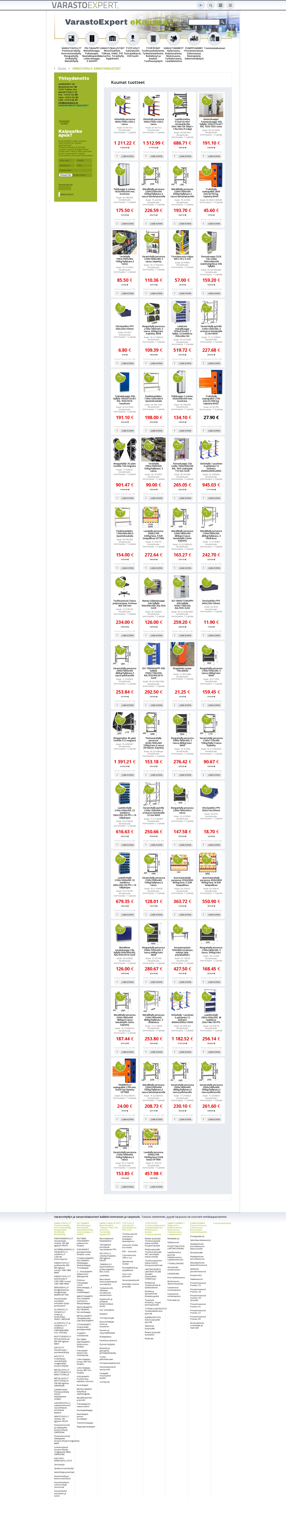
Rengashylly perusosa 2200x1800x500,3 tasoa (182, 810)
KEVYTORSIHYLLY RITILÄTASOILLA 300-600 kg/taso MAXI (62, 1340)
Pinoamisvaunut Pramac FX (198, 1305)
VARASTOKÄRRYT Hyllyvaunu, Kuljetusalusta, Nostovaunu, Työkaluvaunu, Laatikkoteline (176, 1228)
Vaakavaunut (196, 1279)
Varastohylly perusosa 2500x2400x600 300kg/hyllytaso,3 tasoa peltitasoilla (211, 1088)
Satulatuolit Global (127, 1262)
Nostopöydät (196, 1252)
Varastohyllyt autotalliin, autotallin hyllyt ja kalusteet (61, 1302)
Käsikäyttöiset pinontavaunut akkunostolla (197, 1246)
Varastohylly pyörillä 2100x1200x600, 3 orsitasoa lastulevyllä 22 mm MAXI (153, 811)
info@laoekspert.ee (68, 102)
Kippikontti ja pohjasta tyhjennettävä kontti (106, 1303)
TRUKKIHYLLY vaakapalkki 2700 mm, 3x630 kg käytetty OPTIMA (124, 1088)
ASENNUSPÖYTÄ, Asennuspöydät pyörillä (153, 1319)
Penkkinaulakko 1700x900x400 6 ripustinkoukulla (124, 533)
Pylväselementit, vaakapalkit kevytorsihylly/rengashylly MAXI (67, 1440)
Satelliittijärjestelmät (64, 1472)
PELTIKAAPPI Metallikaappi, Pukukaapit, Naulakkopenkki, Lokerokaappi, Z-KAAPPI (85, 1228)
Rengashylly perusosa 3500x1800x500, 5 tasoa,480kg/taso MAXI (182, 742)
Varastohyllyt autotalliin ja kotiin (60, 1493)
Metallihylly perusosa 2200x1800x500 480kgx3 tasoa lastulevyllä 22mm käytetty (182, 535)
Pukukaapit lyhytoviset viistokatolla (82, 1353)
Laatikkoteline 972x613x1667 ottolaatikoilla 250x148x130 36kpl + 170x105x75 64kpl (182, 124)
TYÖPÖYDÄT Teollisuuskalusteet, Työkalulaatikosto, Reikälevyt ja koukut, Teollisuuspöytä (155, 1228)
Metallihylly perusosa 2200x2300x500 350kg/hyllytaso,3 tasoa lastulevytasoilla (153, 193)
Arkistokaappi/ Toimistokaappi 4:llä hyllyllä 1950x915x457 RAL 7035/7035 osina (211, 123)
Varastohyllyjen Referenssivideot (62, 1477)
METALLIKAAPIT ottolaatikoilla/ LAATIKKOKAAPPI (85, 1318)
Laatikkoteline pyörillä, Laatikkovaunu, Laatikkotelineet (175, 1256)
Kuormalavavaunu (176, 1277)
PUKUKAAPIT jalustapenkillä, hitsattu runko (84, 1251)
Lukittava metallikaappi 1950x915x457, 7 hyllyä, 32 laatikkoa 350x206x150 (182, 331)
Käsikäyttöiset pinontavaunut (197, 1257)
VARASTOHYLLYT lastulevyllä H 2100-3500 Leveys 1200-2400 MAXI (62, 1280)
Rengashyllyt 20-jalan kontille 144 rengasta (125, 465)
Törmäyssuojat (107, 1317)
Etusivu (62, 68)
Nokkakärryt (173, 1238)
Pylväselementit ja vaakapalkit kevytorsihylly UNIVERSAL (62, 1429)
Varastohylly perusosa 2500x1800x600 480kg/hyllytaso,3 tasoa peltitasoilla (182, 1088)
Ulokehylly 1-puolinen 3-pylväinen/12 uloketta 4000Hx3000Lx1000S (182, 1018)
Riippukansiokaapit (86, 1426)
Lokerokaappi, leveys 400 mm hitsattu (84, 1370)
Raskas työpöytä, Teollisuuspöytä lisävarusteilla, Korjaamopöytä (153, 1242)
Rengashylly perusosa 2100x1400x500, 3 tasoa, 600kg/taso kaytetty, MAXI (153, 330)
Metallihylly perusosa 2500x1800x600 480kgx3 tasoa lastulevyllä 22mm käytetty (125, 1019)
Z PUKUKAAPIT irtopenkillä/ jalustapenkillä (84, 1327)
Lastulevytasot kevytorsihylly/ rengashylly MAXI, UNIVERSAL (62, 1451)
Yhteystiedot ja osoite (64, 121)
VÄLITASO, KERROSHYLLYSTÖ (63, 1459)
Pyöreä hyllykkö (107, 1344)
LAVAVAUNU (173, 1273)
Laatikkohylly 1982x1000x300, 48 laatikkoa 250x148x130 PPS (211, 1018)
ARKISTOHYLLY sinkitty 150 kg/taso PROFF (61, 1418)
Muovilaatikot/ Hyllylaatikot (106, 1239)
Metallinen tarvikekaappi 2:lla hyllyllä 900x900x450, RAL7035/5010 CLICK (125, 951)
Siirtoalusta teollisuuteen (173, 1268)
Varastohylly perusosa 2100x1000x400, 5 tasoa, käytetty (153, 259)
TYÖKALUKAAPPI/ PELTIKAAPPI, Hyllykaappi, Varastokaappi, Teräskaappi (85, 1263)
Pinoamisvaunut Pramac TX (198, 1284)
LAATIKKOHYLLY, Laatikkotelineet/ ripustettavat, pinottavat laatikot (62, 1408)
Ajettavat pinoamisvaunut (198, 1270)
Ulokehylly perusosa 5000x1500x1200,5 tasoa (153, 122)
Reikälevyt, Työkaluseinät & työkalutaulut (153, 1285)
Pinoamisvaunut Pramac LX (198, 1311)
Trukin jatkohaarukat (106, 1358)
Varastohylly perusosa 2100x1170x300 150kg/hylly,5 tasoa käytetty (211, 742)
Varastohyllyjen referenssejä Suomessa (61, 1484)
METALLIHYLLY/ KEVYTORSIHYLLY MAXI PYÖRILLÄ (62, 1372)
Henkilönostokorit (108, 1340)
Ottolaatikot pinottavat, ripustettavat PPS (108, 1247)
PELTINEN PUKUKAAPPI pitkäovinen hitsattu (83, 1242)
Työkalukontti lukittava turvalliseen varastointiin (106, 1292)
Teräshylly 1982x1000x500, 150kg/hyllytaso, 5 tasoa (153, 467)
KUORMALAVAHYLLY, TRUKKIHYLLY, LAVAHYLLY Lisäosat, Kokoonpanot (64, 1254)
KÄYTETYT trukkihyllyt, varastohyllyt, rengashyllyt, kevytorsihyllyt (61, 1361)
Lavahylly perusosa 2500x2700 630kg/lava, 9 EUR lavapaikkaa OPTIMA (153, 534)
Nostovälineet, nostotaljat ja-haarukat (197, 1325)
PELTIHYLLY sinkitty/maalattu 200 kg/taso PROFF (108, 1257)
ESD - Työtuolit (129, 1251)
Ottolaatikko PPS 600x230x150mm (211, 602)
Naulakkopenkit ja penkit (84, 1398)
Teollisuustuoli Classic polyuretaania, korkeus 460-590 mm (125, 603)
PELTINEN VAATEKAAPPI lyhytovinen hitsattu (83, 1343)
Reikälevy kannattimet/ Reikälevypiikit (152, 1293)
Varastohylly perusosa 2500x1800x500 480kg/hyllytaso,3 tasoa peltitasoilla (124, 672)
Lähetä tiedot (67, 194)
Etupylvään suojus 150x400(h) (182, 669)
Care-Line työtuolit (127, 1275)
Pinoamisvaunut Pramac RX (198, 1317)
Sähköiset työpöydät (150, 1327)
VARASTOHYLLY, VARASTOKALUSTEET (96, 68)
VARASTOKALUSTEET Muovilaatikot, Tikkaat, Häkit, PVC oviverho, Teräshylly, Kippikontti (110, 1228)
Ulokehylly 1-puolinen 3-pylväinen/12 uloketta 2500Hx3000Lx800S (211, 467)
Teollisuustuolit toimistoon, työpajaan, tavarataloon (129, 1238)
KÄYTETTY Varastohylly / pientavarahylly (61, 1350)
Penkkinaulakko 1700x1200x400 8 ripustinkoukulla (153, 399)
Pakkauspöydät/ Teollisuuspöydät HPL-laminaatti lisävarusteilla (153, 1253)
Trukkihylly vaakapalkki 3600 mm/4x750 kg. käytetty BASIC (211, 193)
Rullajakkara (105, 1336)
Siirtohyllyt (59, 1464)
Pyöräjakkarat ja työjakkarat (130, 1268)
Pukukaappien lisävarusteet (84, 1405)
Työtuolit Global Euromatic (130, 1246)
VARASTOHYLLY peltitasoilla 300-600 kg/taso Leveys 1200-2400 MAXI (62, 1267)
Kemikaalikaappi (85, 1410)
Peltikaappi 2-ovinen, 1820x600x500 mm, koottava (182, 399)
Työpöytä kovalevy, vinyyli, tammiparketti (153, 1302)
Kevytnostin (196, 1275)
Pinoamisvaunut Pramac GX (198, 1290)
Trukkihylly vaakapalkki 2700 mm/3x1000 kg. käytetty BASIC (211, 400)
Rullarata (149, 1338)
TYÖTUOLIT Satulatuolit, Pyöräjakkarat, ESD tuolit (129, 1226)
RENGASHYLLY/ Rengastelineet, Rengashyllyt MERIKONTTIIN (61, 1291)
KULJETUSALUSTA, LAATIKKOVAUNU (176, 1247)
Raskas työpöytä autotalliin (152, 1333)
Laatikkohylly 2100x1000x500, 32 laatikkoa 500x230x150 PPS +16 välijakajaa (124, 812)
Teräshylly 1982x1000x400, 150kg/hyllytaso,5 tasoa (124, 260)
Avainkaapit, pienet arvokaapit (82, 1416)
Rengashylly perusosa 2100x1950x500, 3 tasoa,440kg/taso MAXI (211, 672)
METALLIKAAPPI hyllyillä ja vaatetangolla (84, 1391)
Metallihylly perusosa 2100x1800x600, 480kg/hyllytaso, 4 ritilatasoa (153, 1018)
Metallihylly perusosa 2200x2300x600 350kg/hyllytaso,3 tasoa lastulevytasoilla (153, 1088)
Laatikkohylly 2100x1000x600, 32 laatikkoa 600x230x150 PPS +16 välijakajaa (124, 882)
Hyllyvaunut (173, 1242)
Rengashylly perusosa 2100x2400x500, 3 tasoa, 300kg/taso (211, 950)
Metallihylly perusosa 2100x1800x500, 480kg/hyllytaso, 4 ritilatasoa (211, 534)
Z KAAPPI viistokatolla (82, 1334)
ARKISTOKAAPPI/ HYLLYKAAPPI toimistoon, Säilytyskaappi (85, 1300)
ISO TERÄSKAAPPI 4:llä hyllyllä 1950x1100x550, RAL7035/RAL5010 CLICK (153, 673)
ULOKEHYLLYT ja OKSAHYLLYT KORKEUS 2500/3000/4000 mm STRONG (62, 1328)
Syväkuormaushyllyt (64, 1468)
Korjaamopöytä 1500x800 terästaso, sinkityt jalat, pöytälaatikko (182, 951)
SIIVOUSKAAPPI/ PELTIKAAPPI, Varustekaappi (84, 1309)
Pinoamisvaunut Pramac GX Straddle (198, 1298)
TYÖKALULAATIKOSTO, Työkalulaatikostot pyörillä (156, 1311)
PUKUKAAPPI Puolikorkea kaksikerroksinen (85, 1379)
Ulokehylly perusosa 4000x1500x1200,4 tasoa (124, 122)
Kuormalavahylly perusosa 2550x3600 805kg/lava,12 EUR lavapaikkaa (182, 881)
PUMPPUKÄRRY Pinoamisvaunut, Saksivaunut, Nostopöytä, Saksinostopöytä (198, 1227)
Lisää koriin (128, 156)
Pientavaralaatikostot (110, 1363)
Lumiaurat (105, 1381)
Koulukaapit (82, 1385)
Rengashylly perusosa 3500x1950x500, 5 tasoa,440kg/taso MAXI (153, 951)
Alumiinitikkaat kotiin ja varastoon (107, 1324)
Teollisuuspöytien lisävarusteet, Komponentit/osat (154, 1263)
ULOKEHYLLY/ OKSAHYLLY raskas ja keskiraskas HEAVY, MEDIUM (62, 1314)
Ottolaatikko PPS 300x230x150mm (125, 327)
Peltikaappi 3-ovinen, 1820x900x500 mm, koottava (125, 192)
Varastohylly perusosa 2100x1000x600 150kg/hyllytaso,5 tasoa (124, 1156)
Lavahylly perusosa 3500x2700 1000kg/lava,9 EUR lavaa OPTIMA (153, 1156)
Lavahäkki (104, 1275)
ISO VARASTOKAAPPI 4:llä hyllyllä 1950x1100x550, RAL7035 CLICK (182, 604)
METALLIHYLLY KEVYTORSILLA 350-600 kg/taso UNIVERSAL (61, 1382)
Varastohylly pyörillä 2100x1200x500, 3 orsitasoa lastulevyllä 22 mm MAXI (211, 330)
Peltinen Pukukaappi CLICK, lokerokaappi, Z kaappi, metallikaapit (84, 1286)
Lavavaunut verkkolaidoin (174, 1288)
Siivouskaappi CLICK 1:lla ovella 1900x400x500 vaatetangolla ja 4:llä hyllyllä (211, 261)
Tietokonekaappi (85, 1422)
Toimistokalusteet (222, 1223)
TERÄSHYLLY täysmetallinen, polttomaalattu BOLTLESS (107, 1268)
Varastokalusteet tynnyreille (108, 1368)
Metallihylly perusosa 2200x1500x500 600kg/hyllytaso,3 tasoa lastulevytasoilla (182, 193)
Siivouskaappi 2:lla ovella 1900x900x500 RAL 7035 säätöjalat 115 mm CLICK (182, 467)
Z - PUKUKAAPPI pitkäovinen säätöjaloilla (84, 1274)
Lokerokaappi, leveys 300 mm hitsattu (84, 1361)
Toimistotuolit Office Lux (129, 1256)
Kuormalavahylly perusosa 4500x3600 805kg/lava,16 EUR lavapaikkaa (211, 881)
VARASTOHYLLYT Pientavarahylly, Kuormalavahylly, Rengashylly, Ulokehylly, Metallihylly (63, 1228)
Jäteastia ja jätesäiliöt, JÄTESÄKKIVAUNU (108, 1350)
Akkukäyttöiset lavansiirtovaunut (198, 1263)
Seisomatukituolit (130, 1280)
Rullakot (103, 1313)
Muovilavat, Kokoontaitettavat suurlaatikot (108, 1281)
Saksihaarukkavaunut (200, 1240)
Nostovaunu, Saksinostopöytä (175, 1282)
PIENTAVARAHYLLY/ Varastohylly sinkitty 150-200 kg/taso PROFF (63, 1242)
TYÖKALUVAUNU (175, 1263)
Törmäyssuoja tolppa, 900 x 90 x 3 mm (182, 257)
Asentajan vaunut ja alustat (130, 1285)
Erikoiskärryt (173, 1300)
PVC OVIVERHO (107, 1310)
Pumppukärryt (197, 1236)
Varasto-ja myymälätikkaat (107, 1331)
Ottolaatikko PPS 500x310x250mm (211, 809)
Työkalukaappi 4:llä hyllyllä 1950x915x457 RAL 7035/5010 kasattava (124, 400)
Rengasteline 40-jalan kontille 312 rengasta (124, 739)
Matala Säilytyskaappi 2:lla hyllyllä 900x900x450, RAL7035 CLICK (154, 604)
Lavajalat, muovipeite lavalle (105, 1375)
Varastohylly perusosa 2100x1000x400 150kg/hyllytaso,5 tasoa (153, 881)
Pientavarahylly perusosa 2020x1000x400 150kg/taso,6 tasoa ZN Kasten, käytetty (153, 743)
